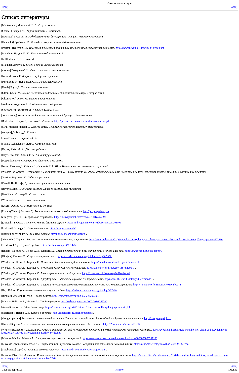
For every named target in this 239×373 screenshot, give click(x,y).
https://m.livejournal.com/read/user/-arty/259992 (80, 217)
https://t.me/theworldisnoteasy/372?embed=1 (129, 279)
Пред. (5, 6)
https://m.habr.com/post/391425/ (59, 245)
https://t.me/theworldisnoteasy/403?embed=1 (157, 284)
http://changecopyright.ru (157, 318)
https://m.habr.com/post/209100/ (68, 233)
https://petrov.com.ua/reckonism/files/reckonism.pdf (82, 121)
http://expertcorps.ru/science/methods (73, 312)
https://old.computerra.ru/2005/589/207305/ (75, 295)
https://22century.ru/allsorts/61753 (121, 324)
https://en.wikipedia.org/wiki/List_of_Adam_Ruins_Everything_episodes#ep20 (87, 307)
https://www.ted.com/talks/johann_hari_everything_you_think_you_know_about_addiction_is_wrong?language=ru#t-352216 (156, 239)
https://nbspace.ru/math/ (62, 228)
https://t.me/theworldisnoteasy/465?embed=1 (115, 262)
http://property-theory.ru (96, 211)
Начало (119, 369)
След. (234, 6)
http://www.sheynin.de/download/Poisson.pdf (140, 47)
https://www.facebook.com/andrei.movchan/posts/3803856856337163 (120, 338)
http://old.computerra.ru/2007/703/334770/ (84, 301)
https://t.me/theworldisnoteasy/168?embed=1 (111, 267)
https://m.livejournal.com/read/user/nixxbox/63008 (94, 222)
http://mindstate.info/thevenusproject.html (83, 349)
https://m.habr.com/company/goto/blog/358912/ (91, 290)
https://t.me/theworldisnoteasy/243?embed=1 (106, 273)
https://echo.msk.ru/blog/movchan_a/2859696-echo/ (161, 343)
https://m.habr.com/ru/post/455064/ (143, 250)
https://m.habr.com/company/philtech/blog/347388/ (85, 256)
